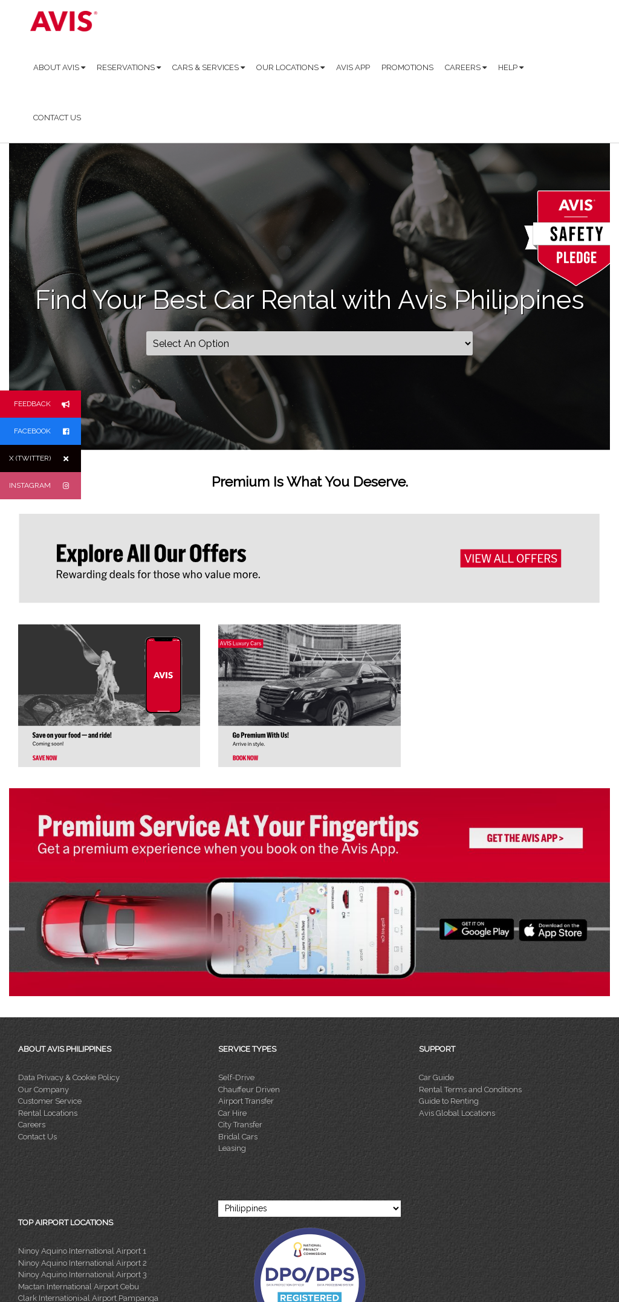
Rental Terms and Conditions (470, 1089)
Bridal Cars (238, 1136)
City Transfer (240, 1124)
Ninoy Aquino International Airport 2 (82, 1263)
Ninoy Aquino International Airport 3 (82, 1274)
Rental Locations (47, 1113)
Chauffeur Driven (249, 1089)
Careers (31, 1124)
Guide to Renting (449, 1101)
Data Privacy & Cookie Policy (69, 1077)
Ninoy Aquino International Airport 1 (82, 1250)
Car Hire (232, 1113)
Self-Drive (236, 1077)
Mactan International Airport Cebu (78, 1286)
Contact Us (37, 1136)
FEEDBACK (47, 404)
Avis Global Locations (457, 1113)
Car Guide (436, 1077)
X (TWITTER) (45, 458)
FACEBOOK (47, 431)
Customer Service (50, 1101)
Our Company (43, 1089)
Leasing (232, 1148)
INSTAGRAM (45, 485)
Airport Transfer (246, 1101)
